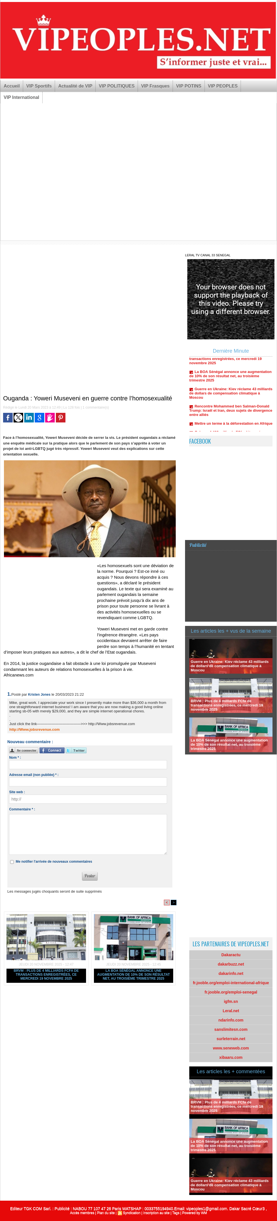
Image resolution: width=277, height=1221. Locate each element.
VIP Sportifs (39, 86)
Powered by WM (194, 1213)
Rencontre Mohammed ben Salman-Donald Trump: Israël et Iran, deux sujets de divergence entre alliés (230, 412)
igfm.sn (231, 1001)
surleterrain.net (231, 1038)
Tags (175, 1213)
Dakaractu (231, 955)
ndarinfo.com (230, 1020)
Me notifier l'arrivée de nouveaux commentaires (54, 862)
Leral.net (231, 1011)
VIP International (21, 97)
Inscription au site (156, 1213)
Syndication (131, 1213)
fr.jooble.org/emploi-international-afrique (231, 983)
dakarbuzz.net (231, 964)
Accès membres (82, 1213)
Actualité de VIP (75, 86)
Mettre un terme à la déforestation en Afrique (233, 426)
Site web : (17, 792)
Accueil (12, 86)
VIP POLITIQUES (117, 86)
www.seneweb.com (231, 1048)
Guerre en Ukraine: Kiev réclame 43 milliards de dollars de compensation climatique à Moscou (230, 395)
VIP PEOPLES (223, 86)
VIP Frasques (155, 86)
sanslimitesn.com (231, 1029)
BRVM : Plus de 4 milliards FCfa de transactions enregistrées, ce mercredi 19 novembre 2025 (46, 975)
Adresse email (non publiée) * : (33, 775)
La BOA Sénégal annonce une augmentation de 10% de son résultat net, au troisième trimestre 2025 (133, 975)
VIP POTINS (188, 86)
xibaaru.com (230, 1057)
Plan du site (106, 1213)
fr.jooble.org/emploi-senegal (231, 992)
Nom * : (15, 758)
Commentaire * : (22, 809)
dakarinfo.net (231, 973)
